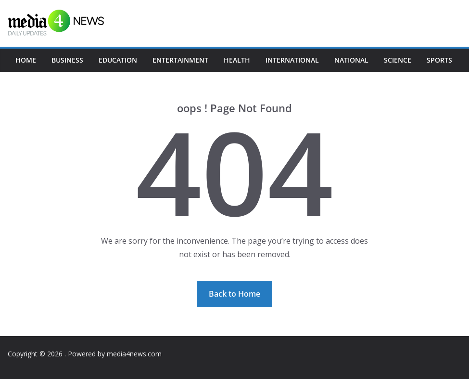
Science (397, 60)
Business (67, 60)
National (351, 60)
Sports (439, 60)
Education (118, 60)
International (292, 60)
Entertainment (180, 60)
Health (237, 60)
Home (25, 60)
